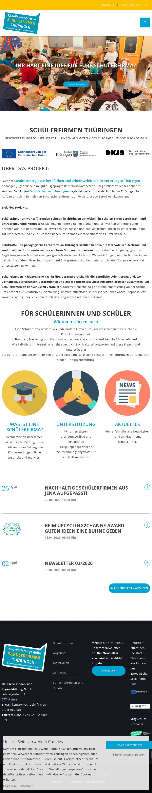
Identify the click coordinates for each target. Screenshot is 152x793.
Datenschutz (26, 786)
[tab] (76, 494)
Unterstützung (76, 424)
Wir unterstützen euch (76, 84)
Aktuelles (127, 424)
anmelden (109, 670)
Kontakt (136, 4)
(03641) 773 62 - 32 (27, 715)
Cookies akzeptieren (129, 745)
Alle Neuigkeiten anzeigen (129, 588)
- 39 (4, 720)
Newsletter (108, 4)
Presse (123, 4)
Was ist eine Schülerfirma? (24, 427)
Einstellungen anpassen (129, 754)
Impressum (10, 786)
